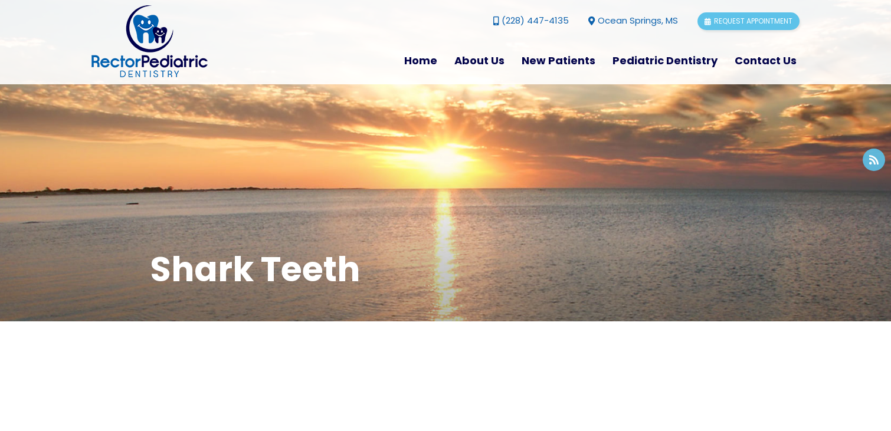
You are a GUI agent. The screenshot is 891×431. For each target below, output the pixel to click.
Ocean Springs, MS (633, 20)
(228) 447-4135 (531, 20)
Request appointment (748, 21)
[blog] (874, 160)
